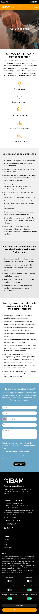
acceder (33, 2)
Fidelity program (9, 545)
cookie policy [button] (24, 563)
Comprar (6, 540)
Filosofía (6, 542)
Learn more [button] (19, 605)
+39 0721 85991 (11, 518)
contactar (19, 464)
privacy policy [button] (31, 558)
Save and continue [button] (19, 610)
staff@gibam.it (11, 524)
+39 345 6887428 (15, 521)
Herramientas (8, 547)
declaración (16, 445)
